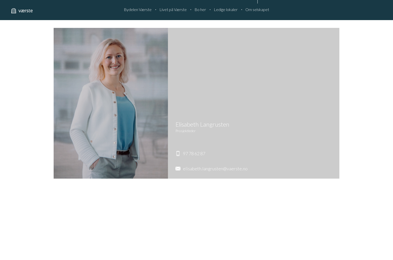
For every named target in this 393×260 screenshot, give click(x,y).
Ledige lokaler (226, 9)
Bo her (200, 9)
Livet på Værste (173, 9)
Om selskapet (257, 9)
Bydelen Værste (138, 9)
